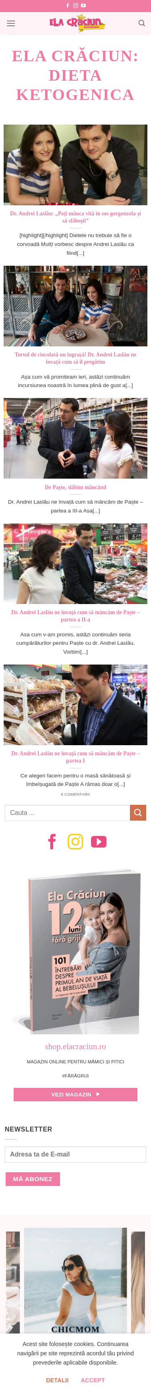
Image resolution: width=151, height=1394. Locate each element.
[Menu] (11, 23)
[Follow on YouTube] (83, 6)
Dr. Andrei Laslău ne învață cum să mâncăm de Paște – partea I (75, 757)
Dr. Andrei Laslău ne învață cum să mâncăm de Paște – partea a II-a (75, 616)
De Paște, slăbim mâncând (75, 487)
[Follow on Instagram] (75, 6)
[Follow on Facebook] (67, 6)
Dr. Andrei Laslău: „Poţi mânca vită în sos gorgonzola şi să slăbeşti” (75, 217)
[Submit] (138, 813)
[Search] (142, 23)
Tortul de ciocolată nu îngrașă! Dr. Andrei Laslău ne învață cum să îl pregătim (76, 358)
